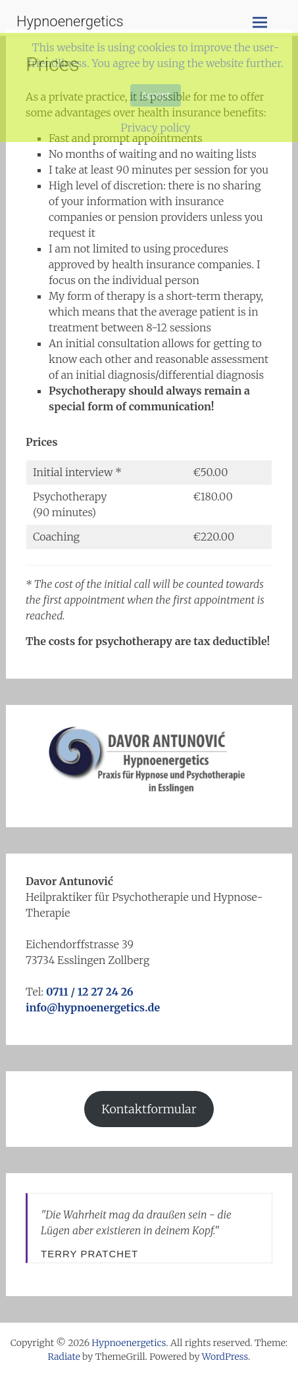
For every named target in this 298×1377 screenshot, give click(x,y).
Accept (155, 95)
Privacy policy (155, 127)
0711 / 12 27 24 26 (90, 991)
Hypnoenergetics (70, 21)
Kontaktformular (148, 1109)
